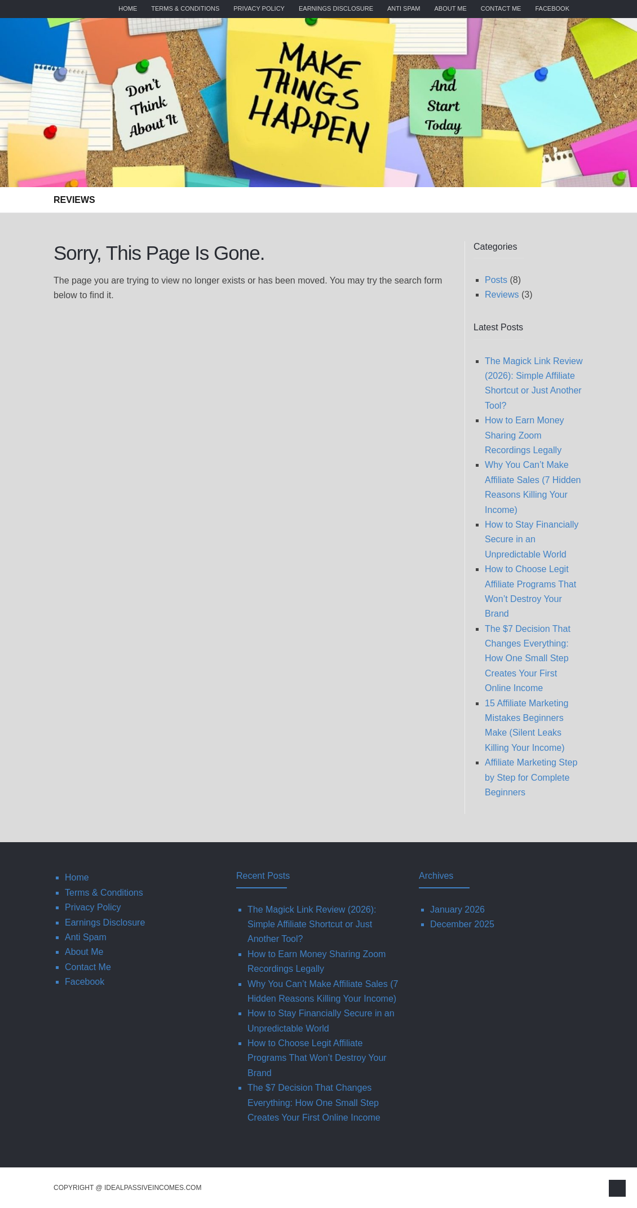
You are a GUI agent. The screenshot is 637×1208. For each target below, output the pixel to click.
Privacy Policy (259, 8)
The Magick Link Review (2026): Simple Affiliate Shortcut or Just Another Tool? (312, 924)
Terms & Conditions (185, 8)
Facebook (552, 8)
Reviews (74, 200)
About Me (450, 8)
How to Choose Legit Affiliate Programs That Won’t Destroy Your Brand (317, 1058)
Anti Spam (403, 8)
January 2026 (457, 909)
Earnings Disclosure (336, 8)
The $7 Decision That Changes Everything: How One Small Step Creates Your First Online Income (527, 658)
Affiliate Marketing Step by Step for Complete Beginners (531, 777)
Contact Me (501, 8)
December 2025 (462, 924)
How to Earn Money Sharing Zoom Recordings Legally (524, 435)
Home (127, 8)
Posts (496, 280)
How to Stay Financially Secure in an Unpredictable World (531, 539)
